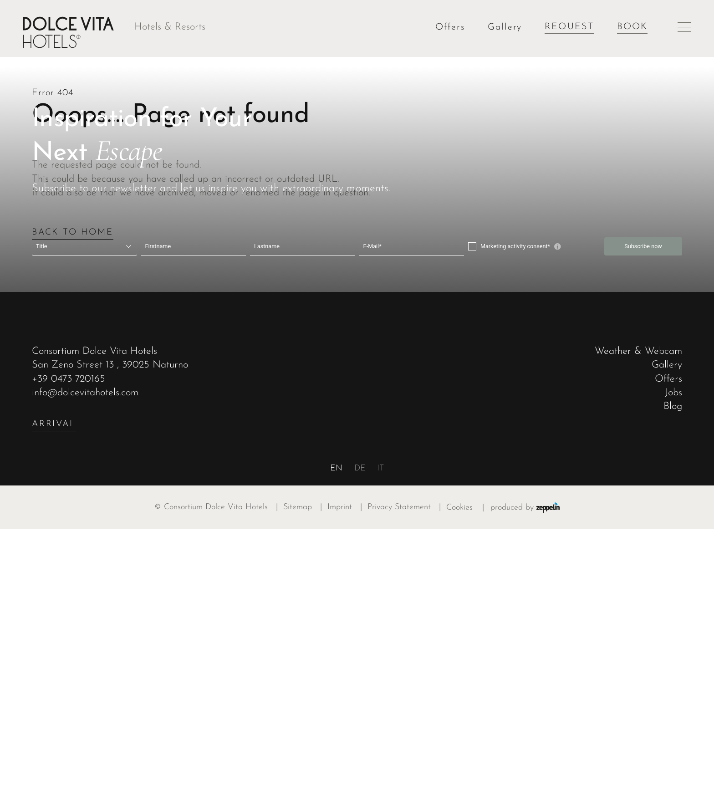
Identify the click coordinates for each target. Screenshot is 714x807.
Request (569, 26)
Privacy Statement (406, 785)
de (360, 747)
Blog (672, 684)
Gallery (505, 27)
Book (632, 26)
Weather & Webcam (638, 629)
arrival (54, 702)
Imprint (347, 785)
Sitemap (305, 785)
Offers (450, 27)
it (380, 747)
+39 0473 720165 (68, 657)
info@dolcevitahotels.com (85, 670)
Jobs (673, 670)
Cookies (459, 785)
